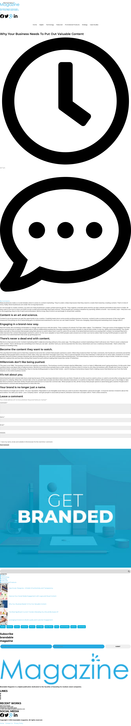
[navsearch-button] (0, 13)
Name (2, 417)
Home (35, 25)
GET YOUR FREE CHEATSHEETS (9, 10)
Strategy (84, 25)
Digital (41, 25)
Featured (59, 25)
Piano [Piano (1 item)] (56, 626)
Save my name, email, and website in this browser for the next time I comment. (27, 442)
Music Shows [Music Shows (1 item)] (48, 626)
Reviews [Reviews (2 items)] (73, 626)
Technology (50, 25)
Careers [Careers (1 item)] (17, 626)
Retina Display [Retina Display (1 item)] (65, 626)
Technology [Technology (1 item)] (81, 626)
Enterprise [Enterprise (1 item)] (24, 626)
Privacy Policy (18, 723)
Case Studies (94, 25)
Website (2, 433)
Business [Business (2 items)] (9, 626)
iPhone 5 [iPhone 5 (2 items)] (32, 626)
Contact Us (9, 723)
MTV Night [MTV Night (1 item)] (40, 626)
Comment (4, 403)
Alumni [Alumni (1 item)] (3, 626)
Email (2, 425)
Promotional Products (72, 25)
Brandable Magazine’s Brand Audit (9, 9)
